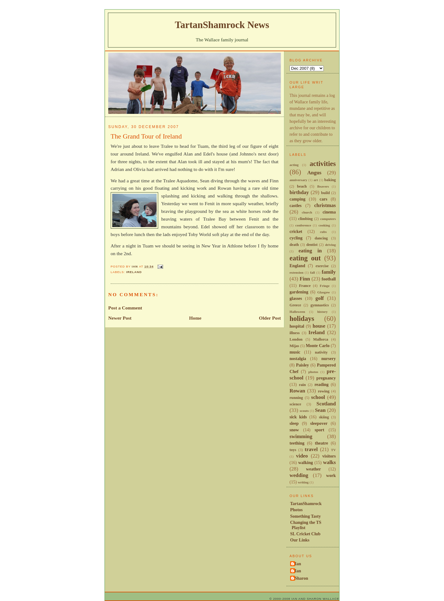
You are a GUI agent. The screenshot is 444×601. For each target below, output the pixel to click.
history (322, 311)
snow (294, 429)
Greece (295, 305)
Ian (298, 563)
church (307, 212)
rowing (324, 391)
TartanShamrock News (222, 24)
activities (323, 164)
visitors (329, 456)
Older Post (270, 318)
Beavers (323, 186)
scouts (304, 410)
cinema (329, 211)
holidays (302, 318)
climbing (305, 219)
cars (323, 199)
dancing (321, 238)
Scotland (326, 404)
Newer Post (120, 318)
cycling (296, 237)
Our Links (300, 539)
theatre (321, 443)
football (329, 278)
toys (293, 450)
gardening (299, 291)
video (302, 456)
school (318, 397)
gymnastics (319, 305)
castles (296, 205)
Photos (296, 509)
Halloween (297, 311)
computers (328, 219)
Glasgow (323, 292)
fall (312, 272)
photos (313, 372)
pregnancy (326, 377)
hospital (297, 326)
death (294, 244)
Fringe (325, 286)
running (296, 398)
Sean (320, 410)
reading (321, 384)
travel (311, 449)
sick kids (298, 416)
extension (296, 272)
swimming (301, 436)
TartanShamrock (306, 503)
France (305, 286)
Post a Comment (125, 307)
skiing (324, 417)
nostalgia (298, 358)
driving (330, 245)
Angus (314, 173)
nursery (328, 358)
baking (330, 180)
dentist (311, 244)
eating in (310, 251)
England (297, 265)
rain (302, 385)
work (331, 475)
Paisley (302, 365)
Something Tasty (305, 516)
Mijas (294, 346)
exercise (322, 266)
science (295, 404)
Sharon (301, 578)
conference (303, 225)
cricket (296, 231)
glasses (296, 298)
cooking (324, 225)
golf (319, 298)
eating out (305, 258)
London (296, 339)
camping (297, 199)
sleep (294, 423)
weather (313, 468)
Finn (305, 279)
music (295, 352)
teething (297, 443)
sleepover (318, 423)
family (329, 272)
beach (302, 186)
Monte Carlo (318, 345)
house (319, 326)
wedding (299, 475)
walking (305, 462)
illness (295, 333)
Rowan (297, 391)
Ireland (134, 272)
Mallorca (320, 339)
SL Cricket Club (305, 533)
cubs (323, 232)
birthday (299, 192)
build (325, 193)
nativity (321, 352)
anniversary (298, 180)
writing (303, 482)
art (316, 180)
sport (319, 429)
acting (294, 165)
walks (329, 462)
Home (195, 318)
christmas (325, 205)
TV (333, 450)
